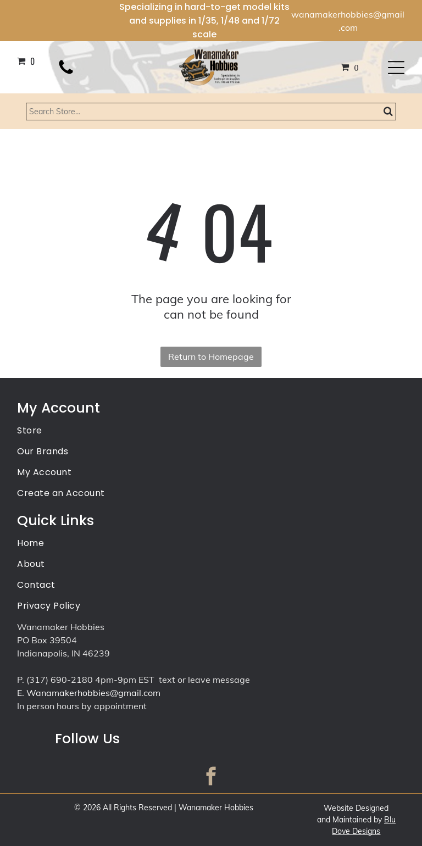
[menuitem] (210, 431)
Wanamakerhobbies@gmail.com (93, 692)
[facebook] (211, 777)
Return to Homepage (211, 356)
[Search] (211, 111)
